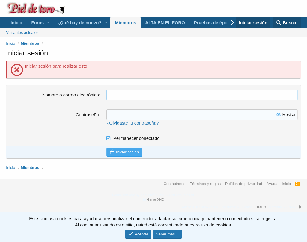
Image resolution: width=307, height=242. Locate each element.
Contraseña (87, 114)
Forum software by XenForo (153, 195)
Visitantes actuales (22, 32)
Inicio (16, 22)
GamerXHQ (155, 199)
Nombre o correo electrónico (70, 94)
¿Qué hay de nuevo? (79, 22)
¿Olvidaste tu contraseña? (132, 122)
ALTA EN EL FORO (165, 22)
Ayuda (272, 184)
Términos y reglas (205, 184)
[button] (48, 22)
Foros (37, 22)
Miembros (125, 22)
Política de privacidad (243, 184)
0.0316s (260, 207)
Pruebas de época (213, 22)
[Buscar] (287, 22)
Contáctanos (174, 184)
